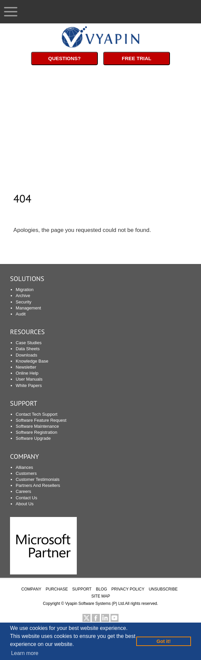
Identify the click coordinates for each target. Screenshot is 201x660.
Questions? (64, 58)
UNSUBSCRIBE (163, 589)
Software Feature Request (41, 420)
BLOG (101, 589)
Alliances (24, 467)
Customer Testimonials (37, 479)
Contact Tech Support (36, 414)
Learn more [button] (24, 653)
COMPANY (31, 589)
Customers (26, 473)
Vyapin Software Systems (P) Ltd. (95, 603)
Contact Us (26, 497)
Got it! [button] (164, 641)
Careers (23, 491)
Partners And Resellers (38, 485)
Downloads (26, 355)
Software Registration (36, 432)
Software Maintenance (37, 426)
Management (28, 307)
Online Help (27, 373)
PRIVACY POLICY (128, 589)
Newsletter (26, 367)
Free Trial (136, 58)
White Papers (29, 385)
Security (23, 301)
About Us (24, 503)
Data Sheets (28, 348)
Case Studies (28, 342)
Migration (24, 289)
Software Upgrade (33, 438)
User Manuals (29, 379)
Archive (23, 295)
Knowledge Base (32, 361)
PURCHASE (57, 589)
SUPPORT (23, 403)
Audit (21, 313)
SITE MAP (100, 596)
